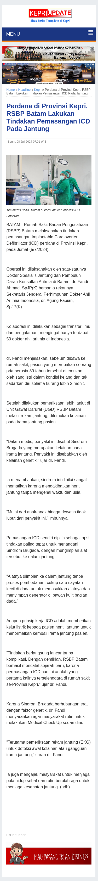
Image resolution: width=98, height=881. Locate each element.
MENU (13, 34)
